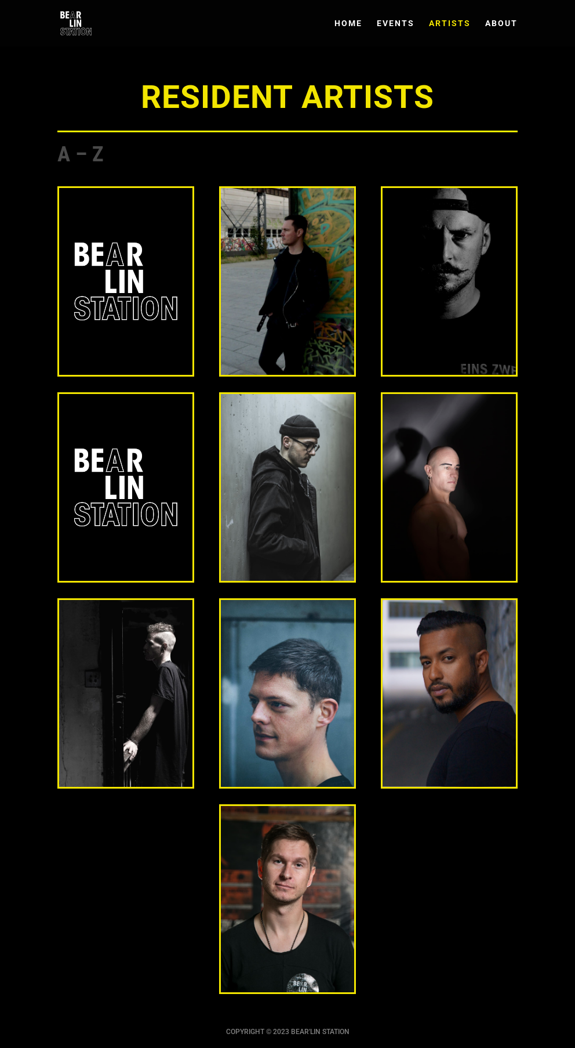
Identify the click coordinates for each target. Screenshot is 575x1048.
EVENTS (395, 23)
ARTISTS (450, 23)
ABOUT (501, 23)
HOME (348, 23)
